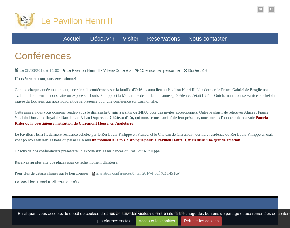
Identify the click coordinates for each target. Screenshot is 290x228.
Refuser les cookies (201, 221)
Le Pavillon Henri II (76, 21)
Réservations (163, 38)
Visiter (130, 38)
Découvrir (102, 38)
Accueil (72, 38)
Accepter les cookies (157, 221)
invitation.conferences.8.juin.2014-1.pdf (128, 173)
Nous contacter (208, 38)
